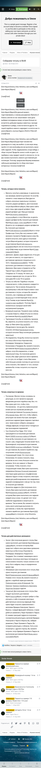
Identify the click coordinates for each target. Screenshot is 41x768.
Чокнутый (13, 596)
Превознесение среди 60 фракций (22, 575)
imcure (8, 691)
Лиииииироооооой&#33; (19, 263)
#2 (39, 83)
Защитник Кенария (12, 588)
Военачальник (25, 452)
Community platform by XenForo (20, 749)
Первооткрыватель (26, 348)
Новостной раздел (15, 703)
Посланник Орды (13, 415)
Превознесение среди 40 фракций (18, 583)
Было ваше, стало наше (18, 223)
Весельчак (9, 298)
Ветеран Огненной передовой (26, 471)
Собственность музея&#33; (20, 230)
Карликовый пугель (26, 330)
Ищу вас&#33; (25, 324)
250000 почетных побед (18, 447)
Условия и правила (9, 742)
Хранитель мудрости (17, 493)
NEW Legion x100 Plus (16, 668)
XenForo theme (19, 753)
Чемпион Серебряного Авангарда (25, 586)
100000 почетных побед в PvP (21, 436)
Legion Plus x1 (14, 714)
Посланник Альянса (30, 412)
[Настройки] (30, 9)
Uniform (12, 739)
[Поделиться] (36, 83)
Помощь (15, 745)
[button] (2, 9)
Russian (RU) (27, 739)
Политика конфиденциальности (27, 742)
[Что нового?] (34, 9)
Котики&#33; (23, 316)
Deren (6, 64)
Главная (22, 745)
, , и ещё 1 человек (18, 645)
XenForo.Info (17, 751)
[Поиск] (39, 9)
